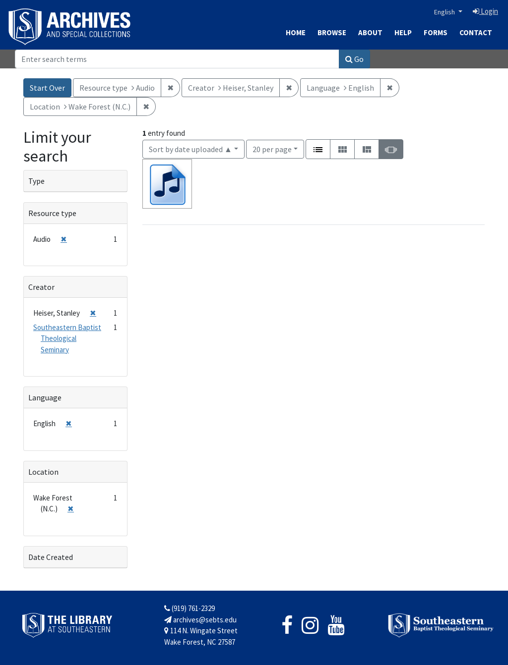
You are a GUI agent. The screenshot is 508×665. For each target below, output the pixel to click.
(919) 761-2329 (189, 608)
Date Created (50, 557)
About (370, 32)
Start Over (47, 88)
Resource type (52, 213)
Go (354, 59)
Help (403, 32)
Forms (435, 32)
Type (36, 181)
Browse (332, 32)
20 (272, 148)
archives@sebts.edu (200, 619)
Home (296, 32)
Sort (190, 149)
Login (485, 11)
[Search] (177, 59)
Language (45, 397)
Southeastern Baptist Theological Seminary (67, 338)
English (445, 11)
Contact (475, 32)
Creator (41, 287)
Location (43, 472)
